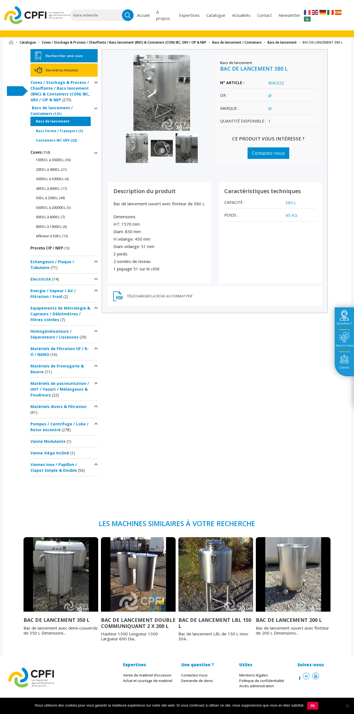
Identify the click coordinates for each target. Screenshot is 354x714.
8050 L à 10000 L (49, 226)
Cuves (35, 152)
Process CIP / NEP (46, 248)
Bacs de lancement (282, 42)
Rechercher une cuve (64, 55)
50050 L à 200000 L (51, 207)
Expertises (189, 15)
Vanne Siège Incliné (49, 452)
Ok (313, 706)
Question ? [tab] (344, 323)
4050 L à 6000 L (48, 188)
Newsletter (289, 15)
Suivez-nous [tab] (344, 345)
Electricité (40, 279)
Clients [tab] (344, 367)
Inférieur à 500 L (48, 236)
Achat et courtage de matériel (147, 680)
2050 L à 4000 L (48, 169)
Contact (264, 15)
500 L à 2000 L (47, 198)
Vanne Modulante (48, 441)
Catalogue (215, 15)
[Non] (347, 705)
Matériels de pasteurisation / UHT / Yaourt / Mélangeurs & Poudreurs (59, 389)
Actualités (241, 15)
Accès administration (256, 685)
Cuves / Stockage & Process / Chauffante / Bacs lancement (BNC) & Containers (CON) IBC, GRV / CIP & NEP (124, 42)
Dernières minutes (62, 70)
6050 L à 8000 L (48, 217)
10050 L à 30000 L (50, 160)
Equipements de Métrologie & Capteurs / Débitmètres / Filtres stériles (60, 313)
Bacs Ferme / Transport (56, 131)
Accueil (143, 15)
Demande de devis (197, 680)
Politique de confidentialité (261, 680)
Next (334, 594)
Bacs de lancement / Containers (237, 42)
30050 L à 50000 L (50, 179)
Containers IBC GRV (53, 140)
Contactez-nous (268, 153)
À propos (163, 15)
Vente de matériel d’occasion (147, 675)
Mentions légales (253, 675)
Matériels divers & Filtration (58, 406)
